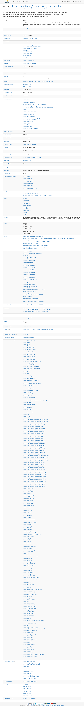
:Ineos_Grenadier (28, 498)
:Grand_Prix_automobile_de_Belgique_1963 (34, 447)
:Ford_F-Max (27, 409)
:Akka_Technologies (29, 345)
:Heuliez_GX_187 (28, 489)
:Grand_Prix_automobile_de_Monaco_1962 (34, 465)
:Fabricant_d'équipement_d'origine (32, 46)
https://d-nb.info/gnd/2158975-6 (29, 291)
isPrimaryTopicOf (8, 318)
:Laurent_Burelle (28, 536)
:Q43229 (26, 208)
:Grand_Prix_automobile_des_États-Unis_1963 (35, 484)
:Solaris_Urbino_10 (29, 591)
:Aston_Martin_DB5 (29, 359)
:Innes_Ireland (28, 500)
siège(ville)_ (7, 167)
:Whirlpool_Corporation (29, 622)
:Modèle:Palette (28, 183)
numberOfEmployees (9, 66)
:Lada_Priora (27, 529)
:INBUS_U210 (28, 496)
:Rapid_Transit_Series (29, 567)
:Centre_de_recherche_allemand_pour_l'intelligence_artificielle (38, 329)
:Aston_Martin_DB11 (29, 357)
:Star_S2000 (27, 596)
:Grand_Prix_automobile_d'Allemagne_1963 (34, 428)
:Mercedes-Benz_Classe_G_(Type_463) (33, 654)
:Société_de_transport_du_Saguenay (32, 589)
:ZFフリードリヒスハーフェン (31, 267)
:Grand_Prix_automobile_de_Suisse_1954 (33, 471)
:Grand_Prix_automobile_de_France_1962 (34, 452)
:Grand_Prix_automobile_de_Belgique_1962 (34, 445)
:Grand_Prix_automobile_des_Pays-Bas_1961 (34, 474)
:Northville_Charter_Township (31, 550)
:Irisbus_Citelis (28, 503)
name (6, 321)
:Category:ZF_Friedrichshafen (32, 253)
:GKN (26, 414)
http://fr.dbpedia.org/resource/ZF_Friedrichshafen (37, 6)
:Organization (27, 205)
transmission (8, 681)
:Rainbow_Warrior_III (29, 565)
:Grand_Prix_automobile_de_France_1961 (34, 450)
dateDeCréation (8, 138)
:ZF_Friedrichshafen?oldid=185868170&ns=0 (34, 304)
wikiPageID (7, 89)
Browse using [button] (17, 1)
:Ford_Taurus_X (28, 411)
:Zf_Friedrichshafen (29, 337)
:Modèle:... (27, 176)
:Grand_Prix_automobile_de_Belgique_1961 (34, 443)
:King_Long (27, 527)
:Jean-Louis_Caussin (29, 519)
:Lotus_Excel (27, 544)
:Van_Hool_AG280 (28, 615)
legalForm (6, 63)
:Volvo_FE (27, 618)
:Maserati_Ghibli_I (28, 635)
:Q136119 (26, 255)
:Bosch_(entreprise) (29, 376)
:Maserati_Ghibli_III (29, 637)
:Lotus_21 (27, 541)
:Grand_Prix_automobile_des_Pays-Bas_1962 (34, 476)
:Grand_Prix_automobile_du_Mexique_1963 (34, 486)
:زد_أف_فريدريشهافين (29, 257)
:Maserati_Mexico (28, 647)
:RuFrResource (27, 691)
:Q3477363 (27, 57)
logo (6, 147)
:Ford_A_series (28, 407)
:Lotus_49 (27, 543)
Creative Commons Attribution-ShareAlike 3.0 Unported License (53, 705)
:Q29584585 (27, 55)
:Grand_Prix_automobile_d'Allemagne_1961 (34, 424)
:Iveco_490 (27, 507)
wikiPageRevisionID (9, 95)
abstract (6, 22)
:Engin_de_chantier (29, 116)
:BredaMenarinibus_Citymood (31, 380)
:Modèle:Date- (28, 178)
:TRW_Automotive (28, 126)
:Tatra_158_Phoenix (29, 599)
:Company (26, 200)
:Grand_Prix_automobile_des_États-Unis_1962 (35, 483)
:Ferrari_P (27, 402)
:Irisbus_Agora (28, 502)
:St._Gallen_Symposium (30, 594)
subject (6, 191)
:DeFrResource (27, 686)
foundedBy (7, 38)
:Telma (26, 601)
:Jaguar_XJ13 (27, 515)
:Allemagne (27, 28)
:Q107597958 (27, 53)
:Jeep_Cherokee (28, 520)
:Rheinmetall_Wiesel (29, 572)
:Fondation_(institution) (29, 63)
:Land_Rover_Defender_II (30, 532)
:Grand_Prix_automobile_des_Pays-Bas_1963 (34, 477)
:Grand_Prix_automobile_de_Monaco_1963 (34, 467)
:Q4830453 (27, 210)
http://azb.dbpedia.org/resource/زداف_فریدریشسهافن (34, 289)
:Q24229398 (27, 207)
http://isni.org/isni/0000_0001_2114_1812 (32, 240)
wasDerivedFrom (8, 304)
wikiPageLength (8, 92)
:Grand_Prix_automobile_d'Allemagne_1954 (34, 423)
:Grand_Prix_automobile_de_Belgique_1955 (34, 441)
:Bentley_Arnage (28, 375)
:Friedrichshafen (28, 41)
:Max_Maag (27, 651)
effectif (6, 141)
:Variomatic (27, 616)
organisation (13, 8)
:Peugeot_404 (28, 558)
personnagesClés (9, 154)
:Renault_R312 (28, 570)
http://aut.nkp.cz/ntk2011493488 (30, 248)
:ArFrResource (27, 688)
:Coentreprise (27, 112)
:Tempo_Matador (28, 603)
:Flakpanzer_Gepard (29, 404)
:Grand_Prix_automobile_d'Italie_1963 (33, 440)
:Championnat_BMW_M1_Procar (32, 383)
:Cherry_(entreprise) (29, 385)
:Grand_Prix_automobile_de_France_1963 (34, 453)
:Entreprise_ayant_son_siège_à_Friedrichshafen (35, 104)
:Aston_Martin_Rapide (29, 364)
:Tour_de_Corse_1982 (29, 604)
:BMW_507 (27, 369)
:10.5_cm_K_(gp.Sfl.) (29, 340)
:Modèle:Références (29, 186)
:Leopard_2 (27, 538)
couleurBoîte (7, 134)
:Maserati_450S (28, 632)
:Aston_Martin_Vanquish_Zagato (31, 368)
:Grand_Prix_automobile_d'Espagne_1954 (34, 431)
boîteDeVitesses (9, 661)
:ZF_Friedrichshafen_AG (30, 279)
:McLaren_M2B (28, 652)
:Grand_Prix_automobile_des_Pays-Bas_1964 (34, 479)
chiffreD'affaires (8, 131)
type (5, 198)
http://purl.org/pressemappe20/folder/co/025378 (33, 236)
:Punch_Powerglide (29, 563)
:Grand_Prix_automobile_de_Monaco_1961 (34, 464)
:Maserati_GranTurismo (30, 639)
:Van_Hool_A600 (28, 613)
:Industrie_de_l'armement (30, 48)
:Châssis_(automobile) (29, 111)
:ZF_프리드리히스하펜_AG (30, 269)
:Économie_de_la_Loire (30, 630)
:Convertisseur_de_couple (30, 390)
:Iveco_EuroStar (28, 510)
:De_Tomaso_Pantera (29, 397)
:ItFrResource (27, 693)
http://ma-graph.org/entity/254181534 (31, 298)
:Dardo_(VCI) (27, 395)
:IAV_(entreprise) (28, 495)
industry (6, 45)
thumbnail (6, 81)
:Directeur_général (28, 60)
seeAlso (6, 236)
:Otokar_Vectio (28, 551)
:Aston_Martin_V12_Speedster (31, 366)
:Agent (25, 212)
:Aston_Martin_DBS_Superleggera (32, 361)
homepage (7, 314)
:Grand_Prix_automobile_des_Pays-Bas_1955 (34, 472)
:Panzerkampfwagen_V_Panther (31, 556)
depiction (6, 308)
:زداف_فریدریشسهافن (29, 262)
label (5, 223)
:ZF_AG (26, 282)
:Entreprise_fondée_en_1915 (31, 106)
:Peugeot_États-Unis (29, 562)
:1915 (26, 99)
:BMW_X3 (27, 373)
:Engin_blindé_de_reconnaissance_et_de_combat (35, 400)
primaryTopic (8, 698)
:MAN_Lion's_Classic (29, 546)
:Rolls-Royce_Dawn (29, 575)
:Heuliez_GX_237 (28, 491)
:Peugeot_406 (28, 560)
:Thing (25, 198)
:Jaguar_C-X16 (28, 514)
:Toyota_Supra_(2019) (29, 608)
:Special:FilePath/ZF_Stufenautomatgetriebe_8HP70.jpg (37, 309)
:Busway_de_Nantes (29, 381)
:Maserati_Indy (28, 642)
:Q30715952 (27, 69)
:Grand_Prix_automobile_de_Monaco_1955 (34, 462)
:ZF (25, 334)
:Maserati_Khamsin (29, 644)
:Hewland (27, 493)
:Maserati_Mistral (28, 649)
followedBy (8, 326)
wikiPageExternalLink (9, 84)
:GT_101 (26, 416)
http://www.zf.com (27, 84)
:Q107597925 (27, 51)
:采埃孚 (26, 287)
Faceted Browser (66, 1)
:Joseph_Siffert (28, 524)
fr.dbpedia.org (46, 8)
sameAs (6, 251)
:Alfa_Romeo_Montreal (29, 349)
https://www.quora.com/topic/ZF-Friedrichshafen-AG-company (36, 245)
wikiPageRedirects (9, 337)
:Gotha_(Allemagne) (29, 417)
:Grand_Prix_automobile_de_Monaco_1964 (34, 469)
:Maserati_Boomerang (29, 634)
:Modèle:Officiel (28, 181)
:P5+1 (26, 553)
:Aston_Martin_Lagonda (30, 363)
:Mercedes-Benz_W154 (30, 656)
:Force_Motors (28, 405)
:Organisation (26, 202)
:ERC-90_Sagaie (28, 399)
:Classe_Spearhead (29, 387)
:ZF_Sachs (27, 32)
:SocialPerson (26, 203)
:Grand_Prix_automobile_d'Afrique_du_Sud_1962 (35, 419)
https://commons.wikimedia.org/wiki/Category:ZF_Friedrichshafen (37, 241)
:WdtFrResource (27, 695)
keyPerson (7, 60)
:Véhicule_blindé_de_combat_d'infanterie (33, 620)
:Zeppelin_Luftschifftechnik (30, 627)
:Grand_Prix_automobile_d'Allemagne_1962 (34, 426)
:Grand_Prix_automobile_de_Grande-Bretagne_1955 (36, 455)
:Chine (26, 109)
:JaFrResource (27, 690)
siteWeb (7, 160)
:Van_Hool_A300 (28, 611)
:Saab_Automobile (28, 584)
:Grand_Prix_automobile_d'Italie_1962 (33, 438)
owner (6, 69)
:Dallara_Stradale (28, 393)
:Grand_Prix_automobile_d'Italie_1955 (33, 435)
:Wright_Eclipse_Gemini (30, 623)
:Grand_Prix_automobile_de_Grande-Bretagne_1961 (36, 457)
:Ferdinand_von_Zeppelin (30, 38)
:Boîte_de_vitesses (29, 102)
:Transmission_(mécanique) (30, 128)
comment (6, 217)
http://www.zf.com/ (27, 86)
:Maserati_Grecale (28, 640)
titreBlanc (7, 173)
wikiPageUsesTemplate (10, 176)
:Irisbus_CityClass (28, 505)
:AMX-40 (26, 342)
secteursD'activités (9, 157)
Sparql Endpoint (77, 1)
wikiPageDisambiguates (10, 334)
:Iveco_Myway (28, 512)
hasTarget (7, 684)
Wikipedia (32, 705)
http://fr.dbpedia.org (30, 8)
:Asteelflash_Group (29, 356)
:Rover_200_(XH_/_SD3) (30, 579)
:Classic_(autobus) (28, 388)
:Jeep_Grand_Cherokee (30, 522)
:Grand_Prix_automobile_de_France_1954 (34, 448)
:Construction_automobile (30, 45)
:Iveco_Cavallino (28, 508)
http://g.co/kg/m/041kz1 (28, 296)
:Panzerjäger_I (28, 555)
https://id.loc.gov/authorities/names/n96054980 (33, 294)
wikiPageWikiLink (8, 99)
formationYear (7, 35)
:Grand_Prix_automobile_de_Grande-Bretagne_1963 (36, 460)
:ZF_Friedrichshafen (28, 251)
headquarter (7, 41)
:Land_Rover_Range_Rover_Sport (32, 534)
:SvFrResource (27, 684)
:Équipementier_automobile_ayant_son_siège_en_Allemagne (38, 107)
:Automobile (27, 100)
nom (6, 150)
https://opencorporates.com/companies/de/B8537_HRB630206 (36, 247)
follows (6, 32)
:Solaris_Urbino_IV (29, 592)
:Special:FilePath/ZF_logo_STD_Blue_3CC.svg (35, 311)
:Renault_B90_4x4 (28, 568)
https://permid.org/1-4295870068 (30, 299)
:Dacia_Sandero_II (28, 392)
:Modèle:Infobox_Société (30, 188)
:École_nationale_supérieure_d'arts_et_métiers (35, 628)
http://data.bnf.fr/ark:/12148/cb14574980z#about (33, 301)
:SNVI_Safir (27, 582)
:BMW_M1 (27, 371)
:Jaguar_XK (27, 517)
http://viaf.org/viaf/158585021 (29, 293)
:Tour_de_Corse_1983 (29, 606)
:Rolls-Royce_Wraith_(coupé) (31, 577)
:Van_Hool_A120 (28, 610)
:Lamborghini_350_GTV (30, 531)
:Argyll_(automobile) (29, 354)
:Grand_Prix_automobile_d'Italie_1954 (33, 433)
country (6, 28)
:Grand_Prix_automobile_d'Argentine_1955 (34, 429)
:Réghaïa (26, 580)
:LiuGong (26, 123)
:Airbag (26, 344)
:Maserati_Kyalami (28, 646)
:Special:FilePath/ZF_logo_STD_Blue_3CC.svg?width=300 (38, 81)
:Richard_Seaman (28, 574)
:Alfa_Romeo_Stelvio (29, 351)
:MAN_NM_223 (28, 548)
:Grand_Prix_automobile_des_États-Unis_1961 (35, 481)
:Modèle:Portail (28, 185)
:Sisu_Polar (27, 587)
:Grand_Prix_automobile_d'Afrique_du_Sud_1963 (35, 421)
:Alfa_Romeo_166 (28, 347)
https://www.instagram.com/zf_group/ (31, 243)
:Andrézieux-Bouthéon (29, 352)
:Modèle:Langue (28, 180)
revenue (6, 73)
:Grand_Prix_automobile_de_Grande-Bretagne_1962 (36, 459)
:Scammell (27, 586)
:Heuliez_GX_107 (28, 488)
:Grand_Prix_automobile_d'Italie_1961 (33, 436)
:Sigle (26, 124)
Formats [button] (26, 1)
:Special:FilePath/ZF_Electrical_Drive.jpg (34, 308)
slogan (6, 76)
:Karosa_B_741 (28, 526)
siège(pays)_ (8, 163)
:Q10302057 (27, 50)
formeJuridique (8, 144)
